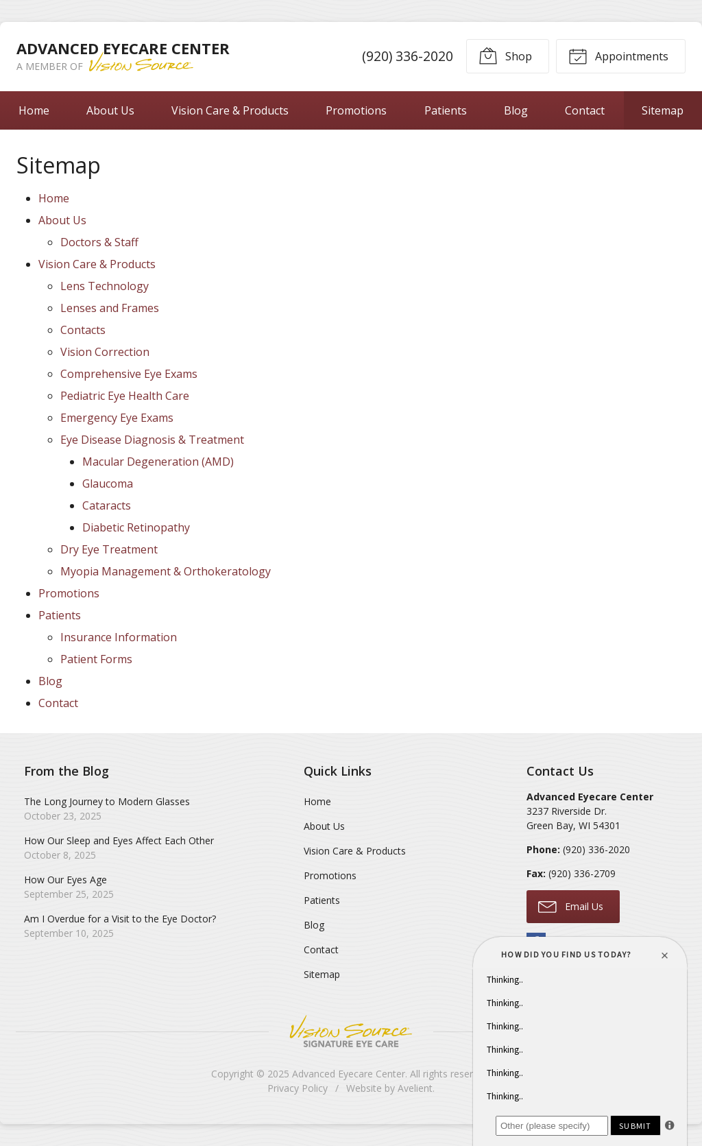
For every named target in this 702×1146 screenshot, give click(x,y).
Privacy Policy (297, 1088)
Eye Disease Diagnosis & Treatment (152, 439)
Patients (445, 110)
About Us (110, 110)
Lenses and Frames (109, 307)
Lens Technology (104, 286)
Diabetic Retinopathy (136, 527)
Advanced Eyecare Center (348, 1073)
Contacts (83, 329)
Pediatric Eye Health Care (124, 395)
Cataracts (106, 505)
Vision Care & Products (230, 110)
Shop (505, 55)
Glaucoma (107, 483)
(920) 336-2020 (407, 56)
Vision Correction (104, 351)
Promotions (356, 110)
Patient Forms (96, 659)
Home (34, 110)
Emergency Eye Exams (116, 417)
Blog (516, 110)
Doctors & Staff (99, 242)
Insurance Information (118, 637)
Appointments (618, 55)
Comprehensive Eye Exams (128, 373)
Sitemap (662, 110)
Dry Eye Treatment (109, 549)
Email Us (570, 906)
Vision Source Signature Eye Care (351, 1031)
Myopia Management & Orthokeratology (165, 571)
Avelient (415, 1088)
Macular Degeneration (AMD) (158, 461)
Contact (585, 110)
